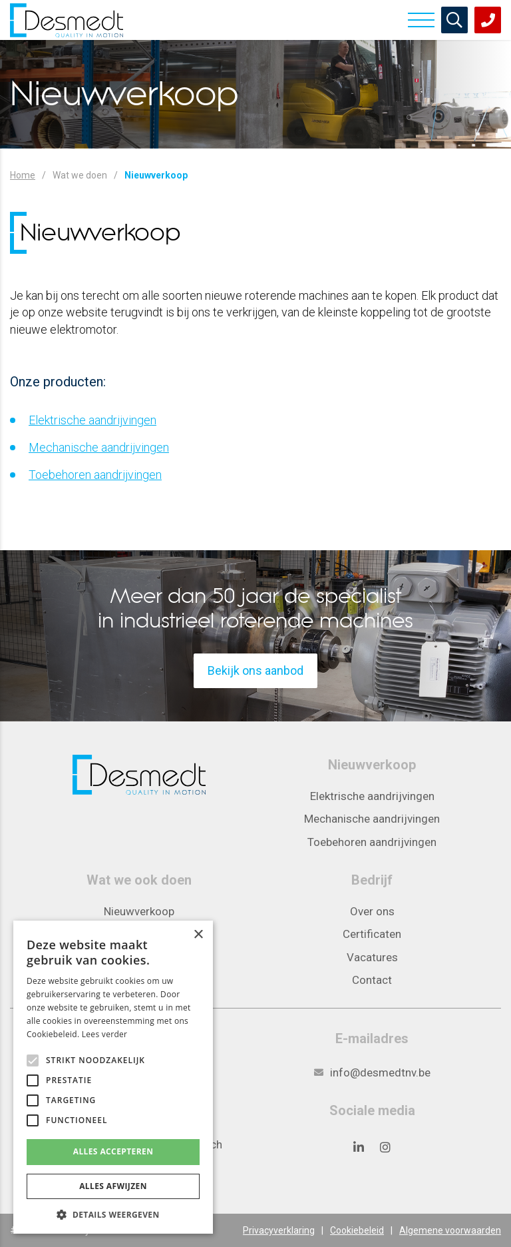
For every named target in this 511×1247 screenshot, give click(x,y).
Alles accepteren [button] (113, 1151)
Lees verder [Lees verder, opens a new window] (105, 1034)
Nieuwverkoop (139, 911)
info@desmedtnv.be (380, 1072)
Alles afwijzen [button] (113, 1186)
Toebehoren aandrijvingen (95, 475)
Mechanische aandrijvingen (99, 447)
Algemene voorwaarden (450, 1230)
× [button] (198, 935)
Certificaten (372, 934)
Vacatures (372, 957)
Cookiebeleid (357, 1230)
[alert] (113, 1077)
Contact (372, 980)
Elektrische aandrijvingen (92, 420)
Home (22, 175)
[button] (113, 1214)
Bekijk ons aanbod (255, 670)
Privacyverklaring (279, 1230)
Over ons (372, 911)
